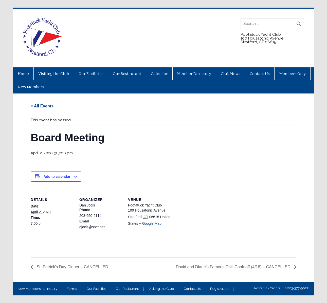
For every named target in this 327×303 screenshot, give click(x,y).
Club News (230, 73)
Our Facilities (91, 73)
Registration (219, 289)
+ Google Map (150, 223)
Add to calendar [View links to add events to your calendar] (57, 177)
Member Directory (194, 73)
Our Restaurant (127, 73)
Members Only (292, 73)
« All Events (42, 106)
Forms (72, 289)
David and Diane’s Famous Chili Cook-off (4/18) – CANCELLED (234, 267)
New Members (31, 87)
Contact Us (260, 73)
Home (23, 73)
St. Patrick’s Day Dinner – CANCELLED (71, 267)
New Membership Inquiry (37, 289)
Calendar (159, 73)
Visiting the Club (53, 73)
